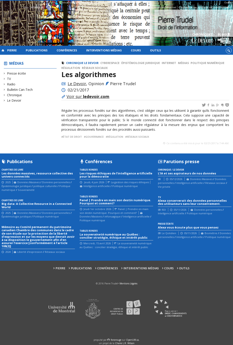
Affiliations (37, 7)
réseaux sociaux (138, 136)
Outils (227, 2)
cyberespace (110, 63)
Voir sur (88, 96)
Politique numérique (207, 63)
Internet (169, 63)
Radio (11, 84)
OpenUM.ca (132, 339)
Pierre (53, 2)
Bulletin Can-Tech (20, 89)
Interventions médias (107, 2)
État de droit (72, 136)
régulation (115, 136)
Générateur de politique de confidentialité (204, 7)
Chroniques (202, 38)
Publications (66, 2)
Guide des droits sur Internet (158, 7)
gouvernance (94, 136)
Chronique (14, 95)
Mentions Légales (128, 283)
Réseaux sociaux (95, 68)
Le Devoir (14, 100)
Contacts (51, 7)
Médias (16, 63)
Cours (126, 2)
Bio (26, 7)
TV (9, 79)
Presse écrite (16, 73)
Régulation (70, 68)
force (116, 339)
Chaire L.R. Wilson (124, 343)
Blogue (224, 38)
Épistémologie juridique (140, 63)
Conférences (84, 2)
